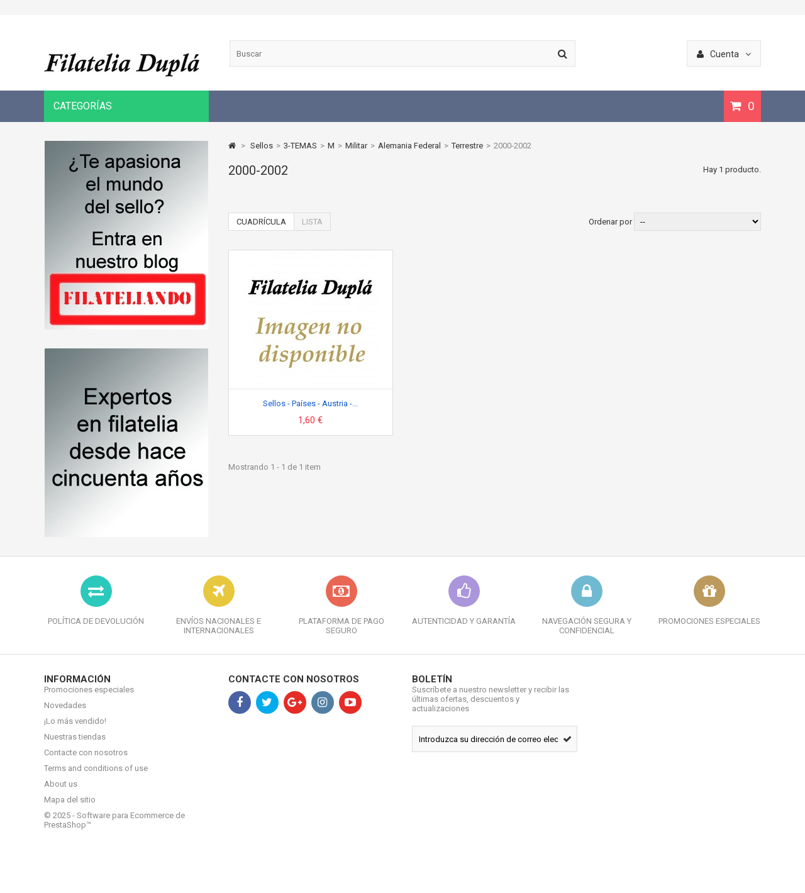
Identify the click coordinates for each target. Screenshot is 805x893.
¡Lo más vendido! (75, 730)
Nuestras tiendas (75, 746)
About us (60, 793)
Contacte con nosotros (86, 762)
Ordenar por (610, 221)
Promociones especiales (89, 699)
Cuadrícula (261, 221)
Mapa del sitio (70, 809)
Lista (312, 221)
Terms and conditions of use (96, 777)
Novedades (65, 714)
